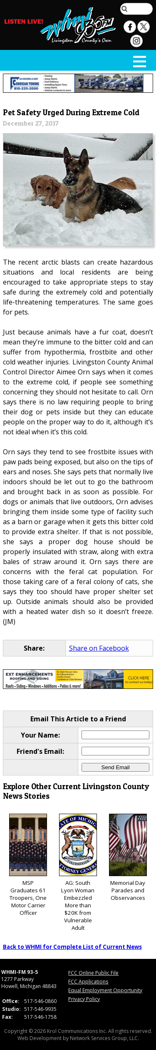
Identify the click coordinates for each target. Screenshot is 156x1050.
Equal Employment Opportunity (105, 990)
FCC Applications (88, 981)
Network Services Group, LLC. (104, 1038)
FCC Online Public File (93, 972)
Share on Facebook (99, 648)
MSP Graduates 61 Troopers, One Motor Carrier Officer (28, 865)
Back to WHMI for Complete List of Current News (72, 947)
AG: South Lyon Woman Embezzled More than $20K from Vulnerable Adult (78, 872)
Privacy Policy (84, 999)
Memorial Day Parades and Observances (128, 857)
